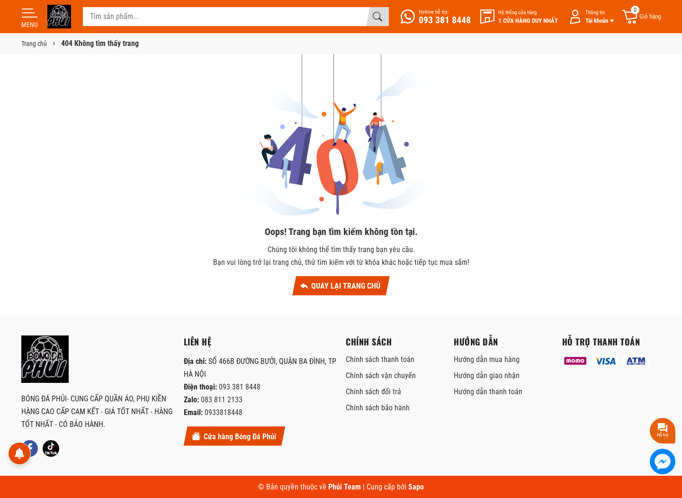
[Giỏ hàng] (641, 17)
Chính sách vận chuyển (381, 375)
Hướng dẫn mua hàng (487, 359)
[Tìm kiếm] (377, 16)
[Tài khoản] (589, 17)
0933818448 (223, 412)
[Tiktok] (51, 448)
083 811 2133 (221, 399)
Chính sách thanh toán (380, 359)
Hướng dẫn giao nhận (487, 375)
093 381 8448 (239, 386)
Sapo (416, 486)
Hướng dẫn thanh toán (488, 391)
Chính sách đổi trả (373, 391)
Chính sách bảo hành (378, 407)
